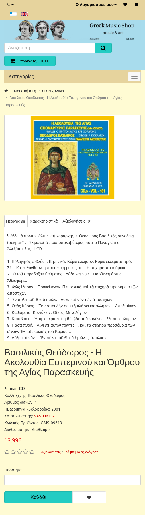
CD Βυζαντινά (53, 91)
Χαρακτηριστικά (44, 221)
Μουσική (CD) (25, 91)
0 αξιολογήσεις (49, 452)
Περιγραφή (15, 221)
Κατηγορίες (21, 76)
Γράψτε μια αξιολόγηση (81, 452)
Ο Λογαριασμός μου (96, 4)
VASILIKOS (44, 416)
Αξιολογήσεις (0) (76, 221)
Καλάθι (38, 497)
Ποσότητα (13, 470)
